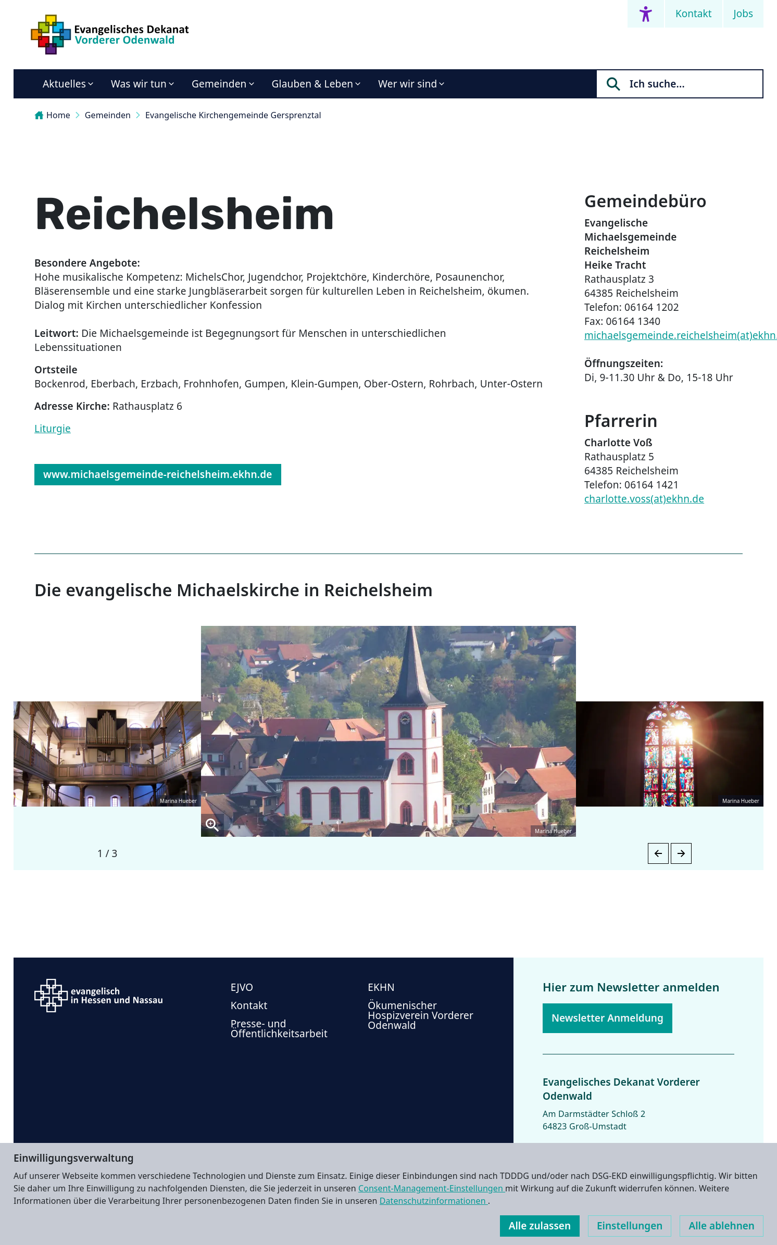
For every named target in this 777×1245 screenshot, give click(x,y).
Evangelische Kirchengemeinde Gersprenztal (233, 115)
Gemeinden (219, 84)
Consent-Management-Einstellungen (431, 1188)
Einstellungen (629, 1226)
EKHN (381, 987)
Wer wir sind (407, 84)
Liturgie (52, 428)
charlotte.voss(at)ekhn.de (644, 499)
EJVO (242, 987)
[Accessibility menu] (646, 14)
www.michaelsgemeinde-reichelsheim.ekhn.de (157, 474)
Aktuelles (64, 84)
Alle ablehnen (721, 1226)
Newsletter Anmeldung (607, 1018)
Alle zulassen (540, 1226)
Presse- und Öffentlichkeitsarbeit (279, 1028)
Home (52, 115)
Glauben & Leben (313, 84)
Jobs (743, 13)
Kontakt (693, 13)
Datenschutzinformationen (434, 1200)
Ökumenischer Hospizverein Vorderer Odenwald (420, 1015)
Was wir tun (139, 84)
